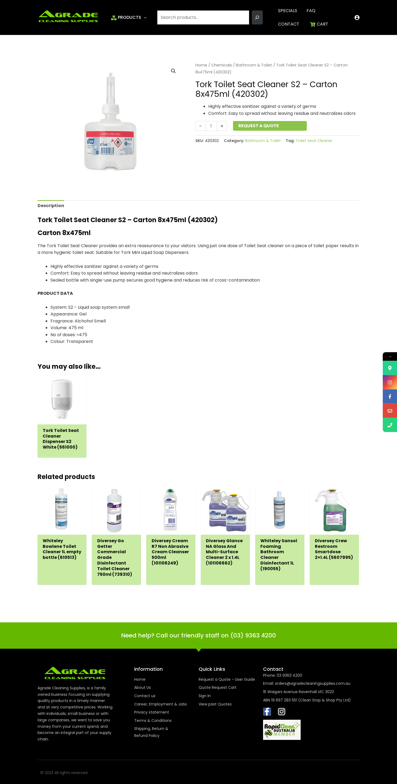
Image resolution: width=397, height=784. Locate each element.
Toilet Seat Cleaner (314, 140)
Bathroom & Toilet (254, 65)
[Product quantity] (211, 126)
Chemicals (221, 65)
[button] (144, 17)
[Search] (257, 17)
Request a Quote (258, 126)
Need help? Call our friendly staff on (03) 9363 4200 (198, 635)
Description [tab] (51, 206)
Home (201, 65)
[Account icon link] (357, 17)
